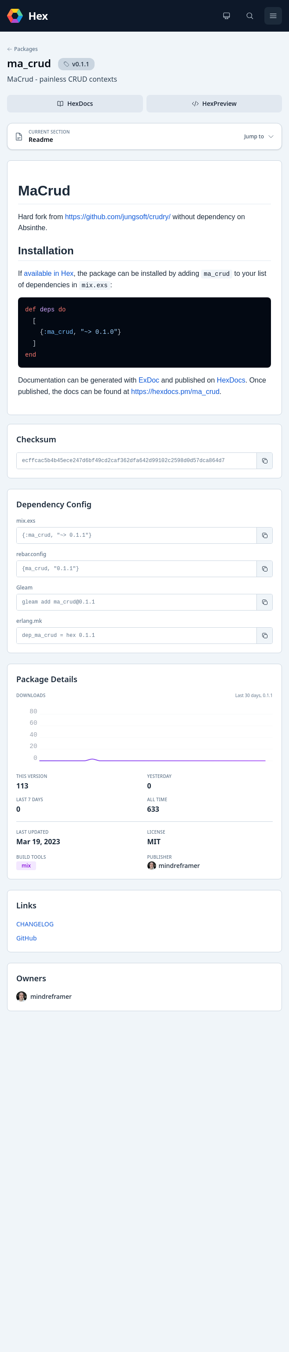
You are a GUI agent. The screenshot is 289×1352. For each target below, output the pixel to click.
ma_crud (29, 63)
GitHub (26, 938)
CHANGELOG (35, 924)
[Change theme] (226, 16)
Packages (22, 49)
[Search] (250, 16)
